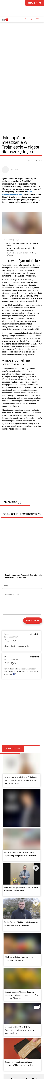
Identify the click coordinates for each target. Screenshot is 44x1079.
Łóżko (8, 942)
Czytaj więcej (29, 889)
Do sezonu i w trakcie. (13, 974)
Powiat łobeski (13, 539)
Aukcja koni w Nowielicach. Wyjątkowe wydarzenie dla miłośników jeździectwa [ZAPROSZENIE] (21, 571)
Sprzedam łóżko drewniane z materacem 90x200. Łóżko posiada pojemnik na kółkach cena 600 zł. (21, 949)
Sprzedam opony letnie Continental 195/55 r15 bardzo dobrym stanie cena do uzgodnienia (20, 922)
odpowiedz (34, 467)
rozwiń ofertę (34, 3)
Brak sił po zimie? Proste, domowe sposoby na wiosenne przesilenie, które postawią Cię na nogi (21, 750)
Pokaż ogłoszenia (32, 990)
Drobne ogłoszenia (16, 901)
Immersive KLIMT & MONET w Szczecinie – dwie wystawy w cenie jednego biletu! (19, 785)
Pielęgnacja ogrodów (16, 969)
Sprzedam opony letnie (17, 915)
